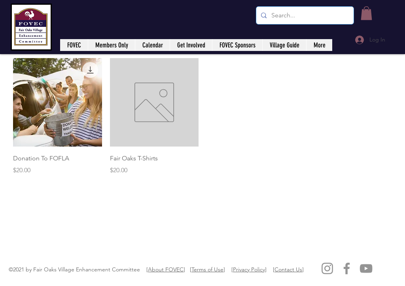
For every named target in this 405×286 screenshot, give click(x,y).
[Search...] (304, 15)
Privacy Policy (249, 269)
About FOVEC (166, 269)
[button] (366, 13)
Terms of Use (207, 269)
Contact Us (288, 269)
